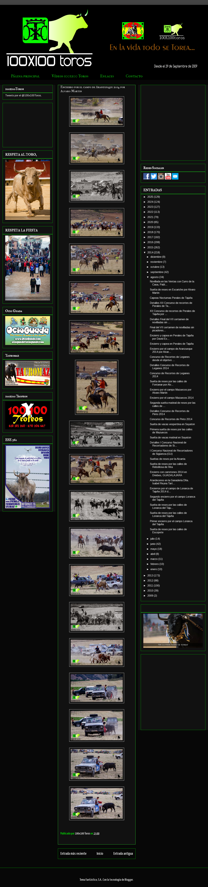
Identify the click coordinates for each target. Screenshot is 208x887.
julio (152, 538)
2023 (150, 206)
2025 (150, 196)
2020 (150, 222)
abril (153, 554)
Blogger (129, 879)
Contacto (134, 76)
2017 (150, 237)
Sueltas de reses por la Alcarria (167, 459)
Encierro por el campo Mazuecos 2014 (172, 397)
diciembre (156, 256)
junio (153, 544)
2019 (150, 227)
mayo (153, 549)
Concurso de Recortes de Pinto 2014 (171, 419)
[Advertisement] (36, 122)
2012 (150, 580)
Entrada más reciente (73, 854)
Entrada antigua (123, 854)
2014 (150, 252)
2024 (150, 201)
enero (154, 569)
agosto (154, 277)
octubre (155, 266)
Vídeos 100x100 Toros (70, 76)
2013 (150, 575)
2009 (150, 595)
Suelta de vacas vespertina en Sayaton (172, 424)
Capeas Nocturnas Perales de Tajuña (171, 297)
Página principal (25, 76)
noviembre (156, 261)
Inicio (100, 854)
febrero (154, 564)
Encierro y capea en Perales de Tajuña (172, 343)
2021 (150, 217)
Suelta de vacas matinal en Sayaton (170, 437)
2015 (150, 247)
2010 (150, 590)
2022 (150, 212)
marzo (154, 559)
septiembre (157, 272)
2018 (150, 232)
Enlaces (107, 76)
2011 (150, 585)
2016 (150, 242)
